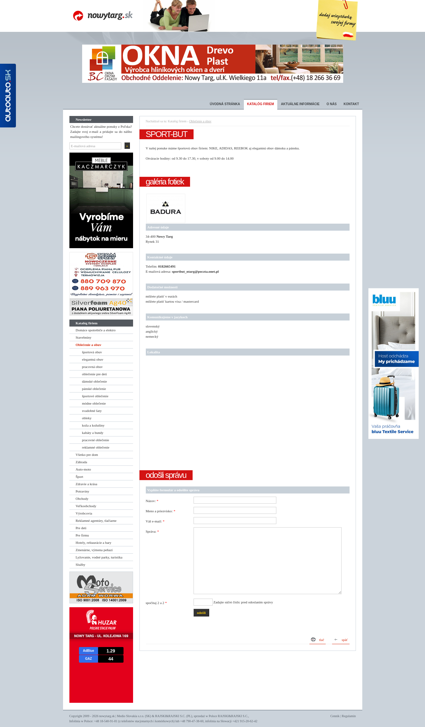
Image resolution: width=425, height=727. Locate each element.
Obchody (82, 498)
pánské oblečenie (94, 389)
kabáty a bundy (92, 433)
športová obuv (92, 352)
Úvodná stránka (225, 104)
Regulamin (349, 716)
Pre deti (81, 528)
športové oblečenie (95, 396)
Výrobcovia (84, 513)
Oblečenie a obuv (89, 345)
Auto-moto (83, 469)
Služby (81, 564)
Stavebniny (84, 337)
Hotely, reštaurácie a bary (93, 542)
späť (345, 640)
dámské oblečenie (94, 381)
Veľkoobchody (86, 506)
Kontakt (351, 104)
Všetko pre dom (87, 455)
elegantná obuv (92, 359)
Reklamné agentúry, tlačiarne (96, 520)
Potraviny (82, 491)
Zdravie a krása (86, 484)
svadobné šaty (92, 411)
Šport (79, 477)
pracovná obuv (92, 367)
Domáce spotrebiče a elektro (96, 330)
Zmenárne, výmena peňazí (94, 550)
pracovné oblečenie (95, 440)
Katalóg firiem (260, 104)
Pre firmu (82, 535)
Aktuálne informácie (300, 104)
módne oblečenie (94, 403)
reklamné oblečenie (96, 447)
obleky (87, 418)
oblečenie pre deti (94, 374)
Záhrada (81, 462)
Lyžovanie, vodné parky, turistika (99, 557)
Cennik (335, 716)
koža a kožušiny (93, 425)
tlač (321, 640)
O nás (332, 104)
